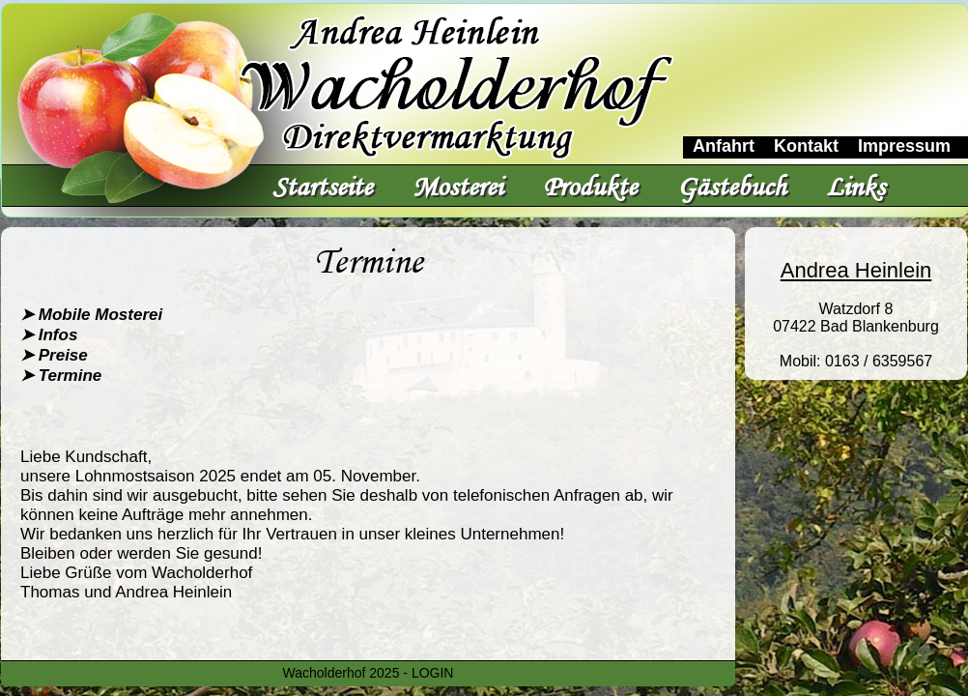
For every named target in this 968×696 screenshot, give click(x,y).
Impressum (904, 146)
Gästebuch (731, 186)
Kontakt (806, 146)
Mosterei (457, 186)
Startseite (322, 186)
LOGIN (433, 673)
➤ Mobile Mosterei (91, 314)
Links (855, 186)
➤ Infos (48, 335)
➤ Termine (60, 375)
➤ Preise (54, 355)
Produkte (590, 186)
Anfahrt (723, 146)
